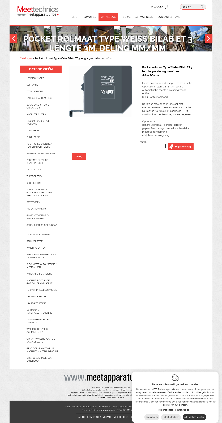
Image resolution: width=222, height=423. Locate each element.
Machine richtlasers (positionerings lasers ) (40, 282)
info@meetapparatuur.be (102, 410)
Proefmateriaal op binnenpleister (37, 161)
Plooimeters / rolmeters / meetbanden (42, 265)
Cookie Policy (121, 417)
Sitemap (107, 417)
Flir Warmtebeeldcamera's (42, 290)
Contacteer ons (168, 16)
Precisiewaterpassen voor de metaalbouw (41, 256)
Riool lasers (34, 183)
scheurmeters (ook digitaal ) (42, 226)
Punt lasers (33, 137)
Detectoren (33, 202)
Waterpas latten (36, 248)
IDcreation (89, 417)
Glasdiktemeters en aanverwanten (38, 217)
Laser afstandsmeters (39, 98)
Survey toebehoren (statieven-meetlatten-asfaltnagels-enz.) (40, 192)
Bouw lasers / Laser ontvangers (38, 106)
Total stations (35, 91)
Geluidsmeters (35, 241)
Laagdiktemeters (36, 303)
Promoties (89, 16)
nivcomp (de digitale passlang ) (38, 122)
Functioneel (167, 409)
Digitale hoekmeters (38, 234)
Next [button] (208, 39)
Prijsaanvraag (183, 146)
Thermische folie (36, 296)
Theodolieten (34, 176)
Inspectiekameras (36, 209)
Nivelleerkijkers (36, 114)
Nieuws (126, 16)
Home (73, 16)
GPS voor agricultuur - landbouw (40, 359)
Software (32, 85)
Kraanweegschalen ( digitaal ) (38, 321)
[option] (100, 91)
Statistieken (183, 409)
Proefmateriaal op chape (41, 153)
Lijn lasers (33, 130)
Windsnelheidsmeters (39, 274)
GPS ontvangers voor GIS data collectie (41, 340)
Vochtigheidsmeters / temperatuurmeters (39, 145)
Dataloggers (34, 169)
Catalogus (108, 16)
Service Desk (144, 16)
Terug (78, 156)
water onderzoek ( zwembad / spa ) (37, 330)
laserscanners (35, 78)
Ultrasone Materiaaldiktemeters (39, 311)
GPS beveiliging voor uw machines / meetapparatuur (42, 350)
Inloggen (157, 6)
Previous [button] (13, 39)
